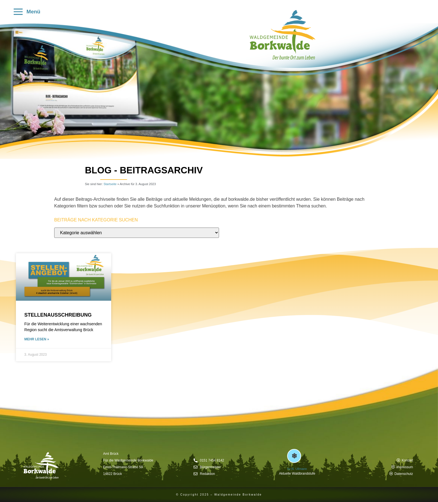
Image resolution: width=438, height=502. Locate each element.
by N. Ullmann (297, 468)
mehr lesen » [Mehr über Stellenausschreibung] (36, 339)
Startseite (110, 184)
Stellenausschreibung (58, 315)
